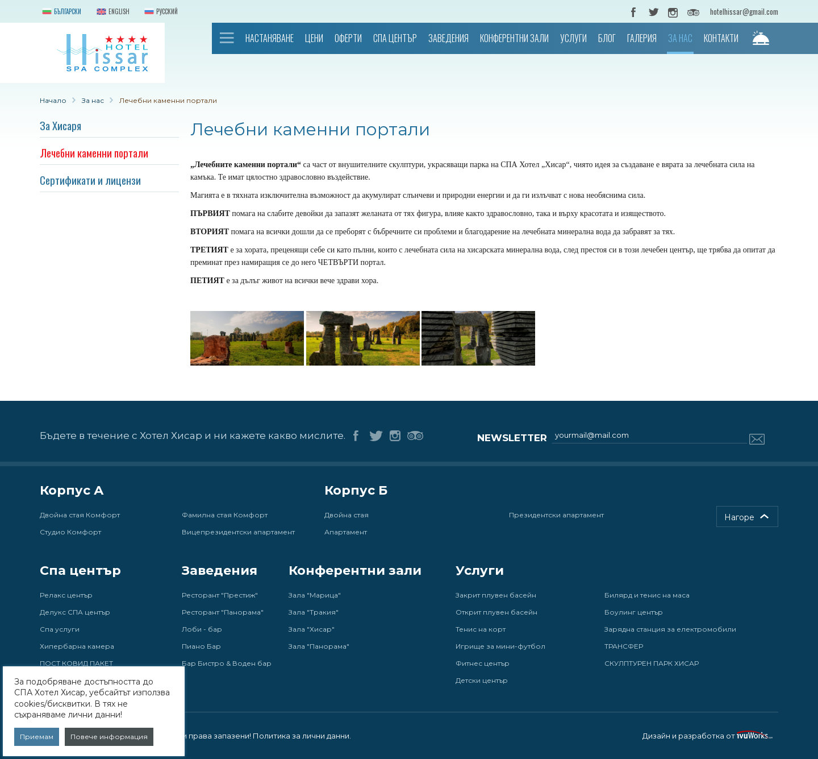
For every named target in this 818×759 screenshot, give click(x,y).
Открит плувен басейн (496, 612)
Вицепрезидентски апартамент (238, 532)
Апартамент (345, 532)
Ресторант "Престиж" (220, 595)
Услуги (573, 38)
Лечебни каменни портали (94, 152)
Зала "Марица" (315, 595)
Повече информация (109, 736)
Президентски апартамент (556, 515)
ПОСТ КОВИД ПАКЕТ (76, 663)
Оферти (348, 38)
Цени (314, 38)
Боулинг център (633, 612)
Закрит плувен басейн (496, 595)
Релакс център (66, 595)
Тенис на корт (481, 629)
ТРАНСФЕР (623, 646)
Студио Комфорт (70, 532)
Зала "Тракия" (314, 612)
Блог (607, 38)
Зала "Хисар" (312, 629)
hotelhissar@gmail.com (744, 11)
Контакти (721, 38)
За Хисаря (60, 125)
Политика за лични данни (301, 735)
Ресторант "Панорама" (223, 612)
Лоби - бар (202, 629)
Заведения (448, 38)
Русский (160, 12)
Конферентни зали (514, 38)
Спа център (395, 38)
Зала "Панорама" (319, 646)
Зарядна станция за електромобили (670, 629)
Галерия (642, 38)
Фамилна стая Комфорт (225, 515)
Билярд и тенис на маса (647, 595)
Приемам (36, 736)
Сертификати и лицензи (90, 180)
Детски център (482, 680)
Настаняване (269, 38)
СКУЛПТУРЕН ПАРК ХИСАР (651, 663)
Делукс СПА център (75, 612)
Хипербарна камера (77, 646)
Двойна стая (346, 515)
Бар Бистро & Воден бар (227, 663)
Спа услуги (60, 629)
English (112, 12)
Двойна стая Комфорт (80, 515)
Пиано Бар (201, 646)
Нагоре (739, 517)
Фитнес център (483, 663)
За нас (680, 38)
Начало (227, 38)
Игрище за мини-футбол (500, 646)
